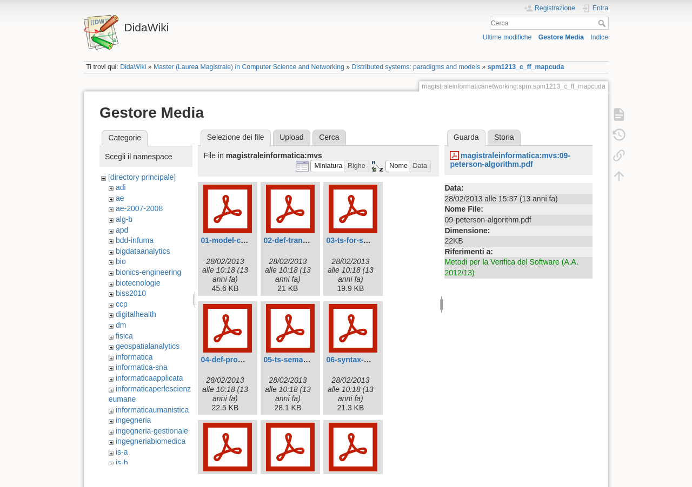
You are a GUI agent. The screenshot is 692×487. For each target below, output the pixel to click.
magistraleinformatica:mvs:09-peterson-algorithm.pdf (510, 160)
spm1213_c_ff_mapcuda (526, 67)
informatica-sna (142, 367)
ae (120, 198)
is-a (122, 452)
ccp (122, 304)
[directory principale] (142, 177)
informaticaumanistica (152, 409)
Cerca (603, 23)
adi (121, 187)
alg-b (124, 219)
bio (121, 261)
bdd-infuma (135, 240)
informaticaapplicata (149, 378)
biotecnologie (138, 283)
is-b (122, 462)
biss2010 (131, 293)
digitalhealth (136, 314)
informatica (134, 357)
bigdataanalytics (143, 251)
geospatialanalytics (147, 346)
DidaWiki (133, 67)
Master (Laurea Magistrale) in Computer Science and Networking (249, 67)
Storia (504, 137)
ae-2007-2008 (139, 208)
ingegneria (133, 420)
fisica (124, 336)
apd (122, 230)
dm (121, 325)
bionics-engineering (148, 272)
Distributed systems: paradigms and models (415, 67)
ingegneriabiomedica (150, 441)
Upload (291, 137)
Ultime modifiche (507, 37)
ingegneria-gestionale (152, 431)
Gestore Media (561, 37)
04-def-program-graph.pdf (247, 359)
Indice (599, 37)
